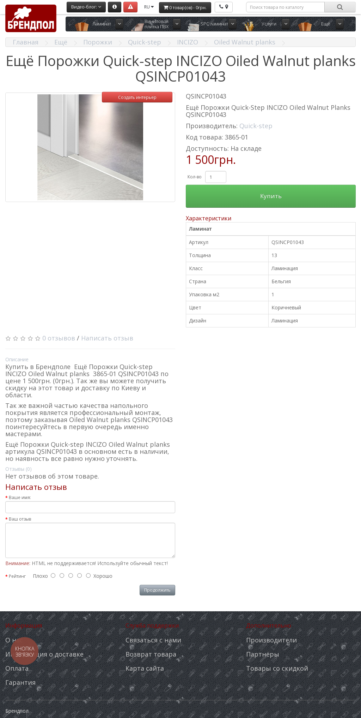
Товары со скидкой (277, 668)
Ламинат (101, 23)
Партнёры (262, 654)
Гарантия (20, 682)
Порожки (97, 42)
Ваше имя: (20, 497)
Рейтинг (17, 576)
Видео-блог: (86, 7)
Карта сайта (145, 668)
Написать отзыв (107, 338)
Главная (25, 42)
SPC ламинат (214, 23)
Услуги (269, 23)
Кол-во (195, 177)
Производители (271, 640)
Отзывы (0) (18, 468)
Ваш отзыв (20, 519)
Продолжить (157, 590)
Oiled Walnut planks (244, 42)
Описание (17, 359)
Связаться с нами (153, 640)
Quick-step (144, 42)
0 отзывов (58, 338)
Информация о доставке (44, 654)
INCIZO (187, 42)
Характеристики (208, 218)
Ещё (325, 23)
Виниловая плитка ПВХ (157, 24)
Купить (271, 196)
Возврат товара (151, 654)
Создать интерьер (137, 97)
